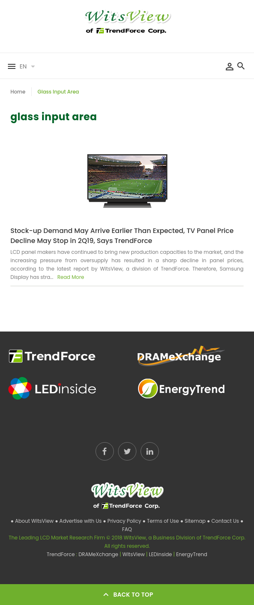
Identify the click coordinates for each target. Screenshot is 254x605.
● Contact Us (223, 520)
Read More (70, 277)
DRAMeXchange (99, 554)
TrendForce (61, 554)
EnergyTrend (191, 554)
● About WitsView (32, 520)
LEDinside (161, 554)
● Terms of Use (162, 520)
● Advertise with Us (79, 520)
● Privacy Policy (123, 520)
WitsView (134, 554)
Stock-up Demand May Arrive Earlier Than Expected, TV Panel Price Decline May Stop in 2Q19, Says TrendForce (122, 236)
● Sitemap (193, 520)
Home (17, 91)
